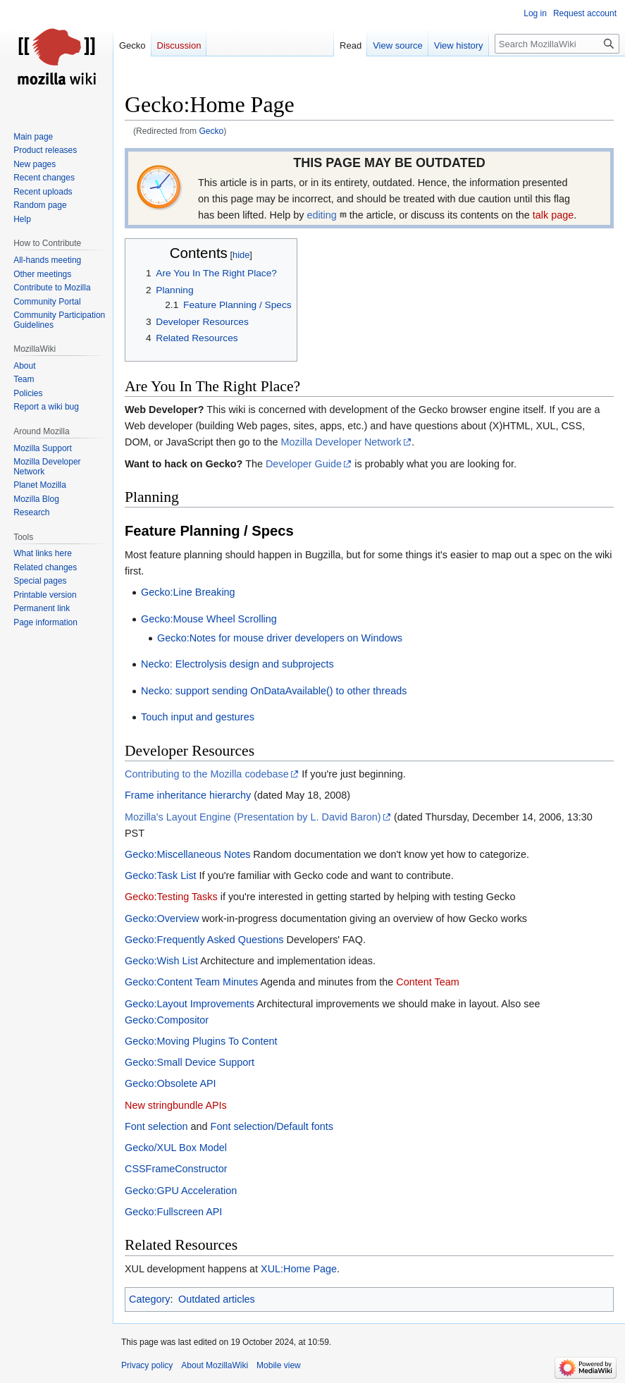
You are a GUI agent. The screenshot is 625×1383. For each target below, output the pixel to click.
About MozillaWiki (214, 1365)
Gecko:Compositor (167, 1020)
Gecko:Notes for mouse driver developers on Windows (279, 638)
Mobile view (278, 1365)
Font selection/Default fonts (272, 1126)
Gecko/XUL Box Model (176, 1147)
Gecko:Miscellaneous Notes (187, 854)
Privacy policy (147, 1365)
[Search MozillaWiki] (557, 44)
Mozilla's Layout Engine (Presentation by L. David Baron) (253, 817)
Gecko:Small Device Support (189, 1062)
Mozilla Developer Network (341, 442)
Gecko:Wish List (161, 960)
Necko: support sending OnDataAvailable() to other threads (274, 690)
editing (321, 215)
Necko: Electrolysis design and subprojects (237, 664)
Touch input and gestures (197, 717)
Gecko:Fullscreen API (173, 1211)
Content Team (427, 982)
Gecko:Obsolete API (170, 1083)
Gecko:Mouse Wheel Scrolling (209, 619)
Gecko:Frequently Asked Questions (204, 939)
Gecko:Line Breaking (188, 592)
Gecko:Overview (162, 918)
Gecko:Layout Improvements (189, 1003)
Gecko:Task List (161, 875)
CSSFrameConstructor (176, 1168)
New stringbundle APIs (176, 1105)
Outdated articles (216, 1299)
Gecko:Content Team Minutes (191, 982)
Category (149, 1299)
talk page (553, 215)
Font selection (156, 1126)
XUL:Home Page (299, 1268)
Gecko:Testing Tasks (171, 896)
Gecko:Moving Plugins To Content (201, 1041)
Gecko (211, 131)
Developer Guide (304, 463)
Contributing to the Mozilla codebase (207, 774)
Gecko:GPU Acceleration (181, 1190)
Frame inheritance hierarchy (188, 795)
